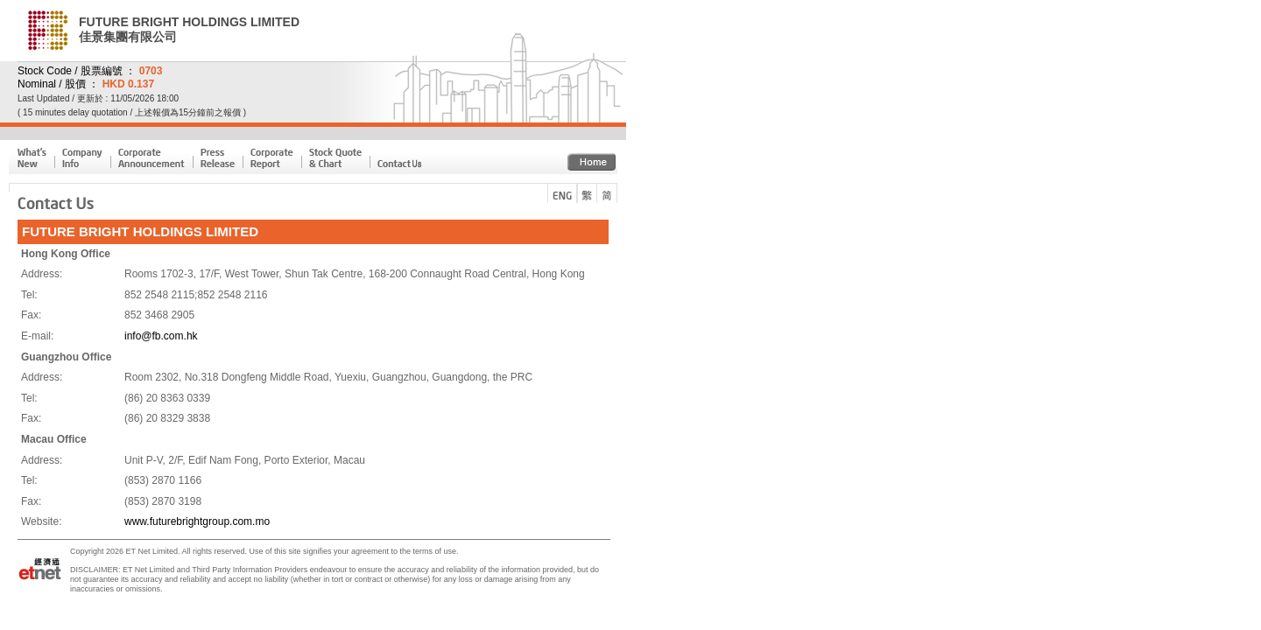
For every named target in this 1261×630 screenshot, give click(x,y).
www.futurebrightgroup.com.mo (197, 521)
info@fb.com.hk (161, 336)
